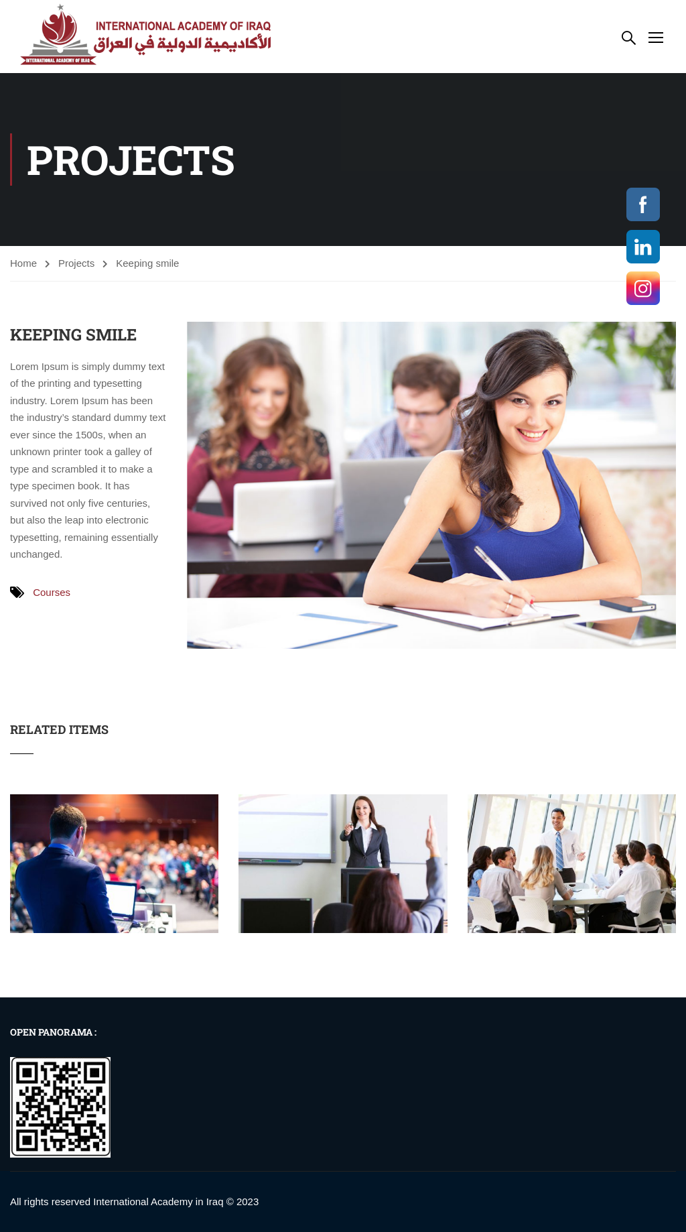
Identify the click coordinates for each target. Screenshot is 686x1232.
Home (23, 263)
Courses (51, 592)
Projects (76, 263)
